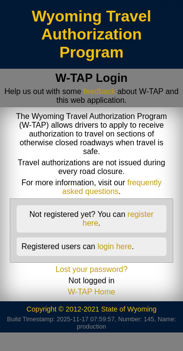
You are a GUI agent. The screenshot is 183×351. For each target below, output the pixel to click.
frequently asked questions (112, 186)
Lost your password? (92, 269)
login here (115, 246)
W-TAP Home (91, 292)
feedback (99, 91)
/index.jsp (169, 3)
